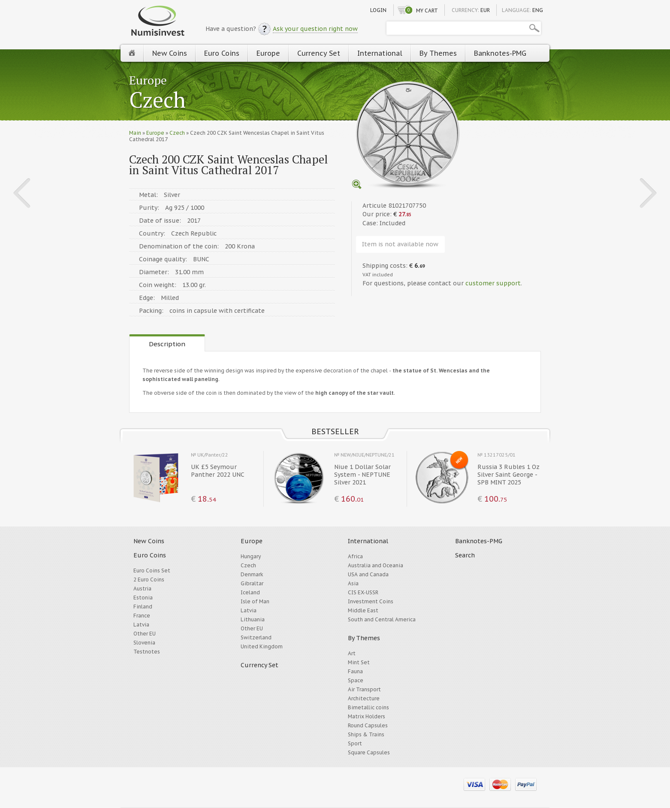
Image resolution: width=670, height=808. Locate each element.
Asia (353, 583)
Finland (142, 606)
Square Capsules (369, 752)
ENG (537, 10)
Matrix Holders (366, 716)
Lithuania (253, 619)
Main (135, 133)
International (379, 53)
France (141, 615)
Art (352, 653)
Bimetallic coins (368, 707)
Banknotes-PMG (500, 53)
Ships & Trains (366, 734)
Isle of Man (255, 601)
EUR (485, 10)
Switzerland (256, 637)
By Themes (438, 53)
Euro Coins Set (151, 570)
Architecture (364, 698)
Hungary (251, 556)
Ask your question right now (315, 29)
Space (355, 680)
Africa (355, 556)
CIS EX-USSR (363, 592)
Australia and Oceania (375, 565)
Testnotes (146, 651)
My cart (427, 10)
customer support (493, 283)
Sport (355, 743)
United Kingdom (262, 646)
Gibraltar (252, 583)
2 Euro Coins (148, 579)
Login (378, 10)
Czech (157, 100)
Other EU (144, 633)
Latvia (141, 624)
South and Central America (382, 619)
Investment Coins (370, 601)
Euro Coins (221, 53)
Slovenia (144, 642)
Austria (142, 588)
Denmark (252, 574)
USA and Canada (368, 574)
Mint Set (359, 662)
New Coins (169, 53)
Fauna (355, 671)
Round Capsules (368, 725)
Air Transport (364, 689)
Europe (268, 53)
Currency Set (318, 53)
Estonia (143, 597)
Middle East (363, 610)
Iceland (250, 592)
